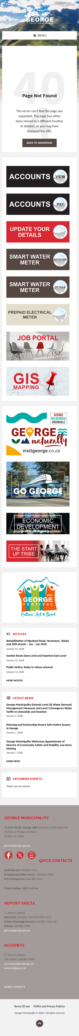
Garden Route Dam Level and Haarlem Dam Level (36, 655)
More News (13, 761)
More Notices (14, 680)
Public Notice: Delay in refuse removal (29, 667)
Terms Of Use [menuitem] (22, 1006)
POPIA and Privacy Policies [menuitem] (49, 1006)
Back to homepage (39, 143)
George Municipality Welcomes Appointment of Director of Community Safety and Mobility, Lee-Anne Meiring (39, 745)
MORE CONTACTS (14, 987)
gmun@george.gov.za (17, 845)
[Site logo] (39, 23)
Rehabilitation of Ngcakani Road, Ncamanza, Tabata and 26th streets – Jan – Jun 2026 (37, 642)
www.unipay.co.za (15, 968)
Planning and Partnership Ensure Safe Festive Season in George (38, 726)
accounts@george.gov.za (19, 963)
